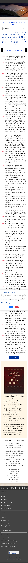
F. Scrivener (9, 447)
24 (8, 37)
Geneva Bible (20, 459)
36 (16, 39)
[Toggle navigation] (25, 1)
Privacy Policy (5, 523)
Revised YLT (19, 463)
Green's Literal (18, 465)
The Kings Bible (5, 535)
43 (11, 42)
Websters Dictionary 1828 (8, 543)
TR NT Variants (14, 481)
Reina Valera (18, 447)
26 (14, 37)
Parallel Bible (5, 505)
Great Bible (19, 453)
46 (19, 42)
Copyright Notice (6, 526)
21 (25, 35)
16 (11, 35)
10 (20, 32)
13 (3, 35)
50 (15, 44)
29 (22, 37)
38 (22, 39)
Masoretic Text (14, 469)
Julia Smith (8, 465)
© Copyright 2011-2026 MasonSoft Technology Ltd (13, 558)
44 (14, 42)
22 (3, 37)
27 (16, 37)
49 (12, 44)
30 (25, 37)
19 (19, 35)
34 (11, 39)
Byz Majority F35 (14, 479)
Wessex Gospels (14, 471)
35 (14, 39)
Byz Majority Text (14, 477)
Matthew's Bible (10, 453)
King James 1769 (14, 457)
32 (6, 39)
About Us (3, 517)
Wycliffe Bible (14, 473)
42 (8, 42)
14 (6, 35)
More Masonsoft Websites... (9, 546)
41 (5, 42)
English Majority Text (14, 475)
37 (19, 39)
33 (8, 39)
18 (16, 35)
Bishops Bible (8, 455)
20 (22, 35)
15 (9, 35)
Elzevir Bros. (19, 445)
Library (4, 499)
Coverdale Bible (19, 451)
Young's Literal (9, 463)
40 (2, 42)
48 (25, 42)
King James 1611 (19, 455)
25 (11, 37)
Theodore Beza (9, 445)
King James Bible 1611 (7, 538)
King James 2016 (9, 459)
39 (25, 39)
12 (25, 32)
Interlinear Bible (6, 502)
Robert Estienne (14, 443)
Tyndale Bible (8, 451)
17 (14, 35)
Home (4, 496)
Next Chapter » (14, 357)
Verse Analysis (6, 508)
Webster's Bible (14, 461)
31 (3, 39)
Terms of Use (5, 520)
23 (6, 37)
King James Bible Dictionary (9, 541)
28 (19, 37)
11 (23, 32)
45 (17, 42)
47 (22, 42)
